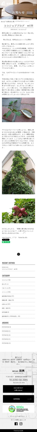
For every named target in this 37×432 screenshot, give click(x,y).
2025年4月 (6, 343)
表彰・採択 (6, 308)
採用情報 (16, 399)
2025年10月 (6, 327)
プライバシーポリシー (17, 416)
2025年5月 (6, 339)
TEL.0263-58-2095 (18, 379)
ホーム (3, 21)
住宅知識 (5, 312)
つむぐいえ (6, 288)
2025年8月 (6, 331)
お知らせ (6, 304)
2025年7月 (6, 335)
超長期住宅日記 (8, 296)
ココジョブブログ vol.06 (9, 268)
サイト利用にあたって (18, 420)
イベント (6, 292)
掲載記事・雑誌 (8, 300)
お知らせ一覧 (10, 21)
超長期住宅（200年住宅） (11, 316)
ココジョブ (22, 29)
